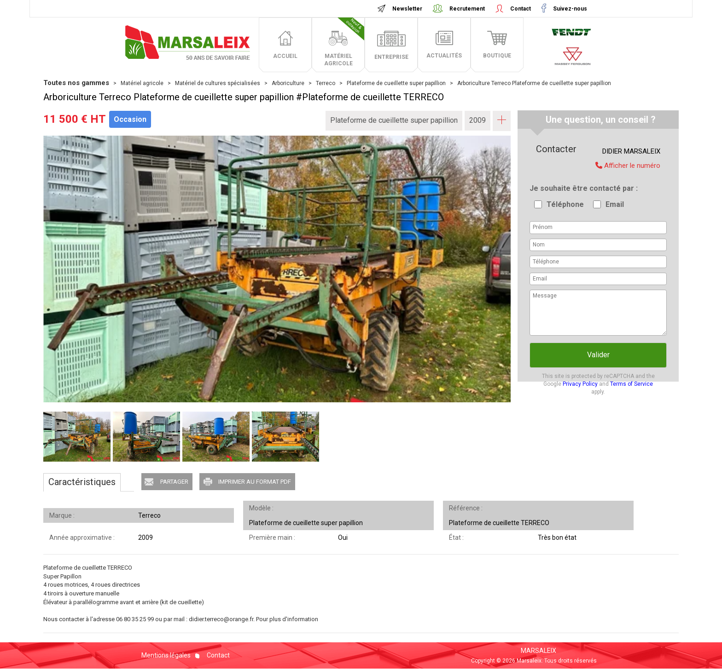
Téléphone (565, 204)
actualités (444, 55)
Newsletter (407, 9)
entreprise (391, 57)
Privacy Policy (580, 384)
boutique (497, 55)
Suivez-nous (569, 9)
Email (615, 204)
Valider (598, 354)
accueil (285, 56)
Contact (520, 9)
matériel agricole (344, 42)
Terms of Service (631, 384)
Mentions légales (166, 655)
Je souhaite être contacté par (583, 188)
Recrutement (467, 9)
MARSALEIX (538, 650)
